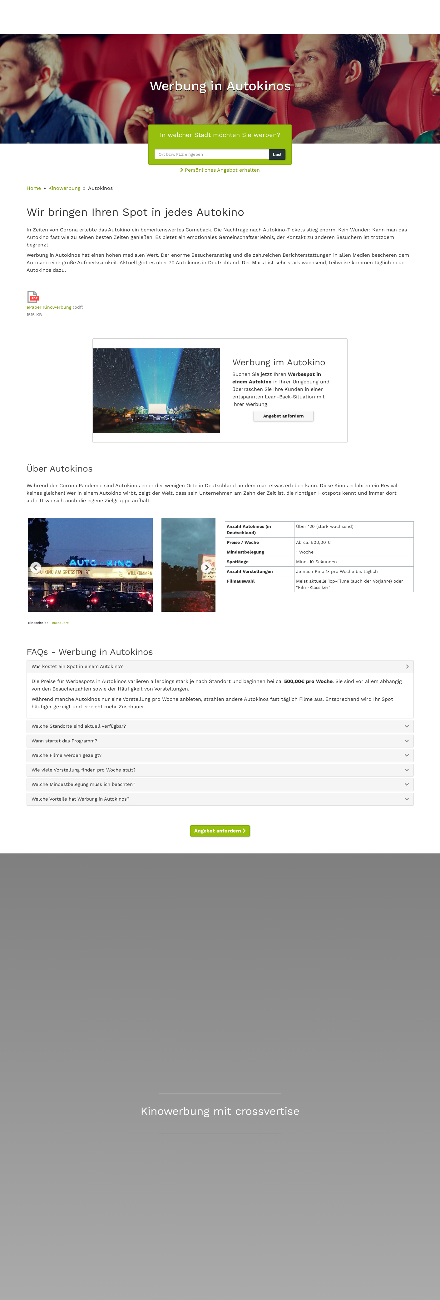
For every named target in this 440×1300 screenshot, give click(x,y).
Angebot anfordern (283, 415)
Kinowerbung (64, 188)
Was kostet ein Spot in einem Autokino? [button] (77, 666)
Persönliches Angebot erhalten (220, 170)
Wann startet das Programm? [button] (64, 741)
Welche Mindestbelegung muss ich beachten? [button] (83, 784)
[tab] (220, 666)
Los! (277, 154)
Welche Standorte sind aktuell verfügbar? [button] (79, 726)
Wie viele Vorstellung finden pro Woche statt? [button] (84, 770)
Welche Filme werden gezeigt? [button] (66, 755)
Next (206, 567)
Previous (35, 567)
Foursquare (60, 623)
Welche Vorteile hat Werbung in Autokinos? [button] (80, 799)
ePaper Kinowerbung (49, 307)
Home (34, 188)
